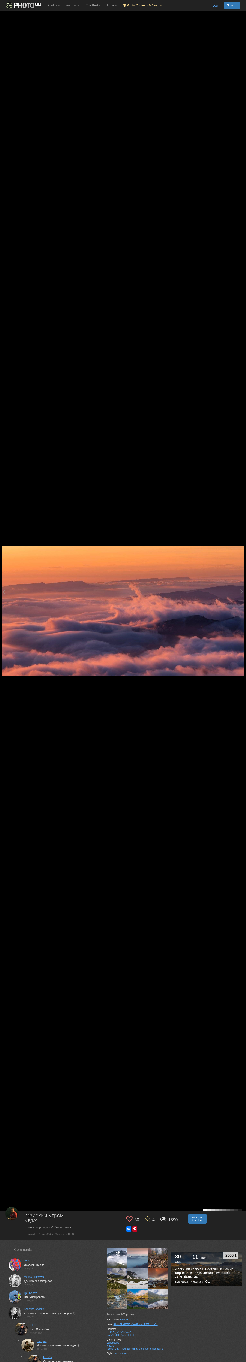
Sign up (232, 5)
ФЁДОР (32, 1221)
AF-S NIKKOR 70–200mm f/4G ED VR (136, 1324)
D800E (124, 1319)
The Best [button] (93, 5)
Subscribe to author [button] (197, 1219)
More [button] (112, 5)
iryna (27, 1260)
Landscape (113, 1342)
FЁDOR (34, 1325)
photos (127, 1314)
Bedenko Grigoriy (34, 1309)
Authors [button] (73, 5)
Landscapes (121, 1353)
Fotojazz (41, 1341)
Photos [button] (54, 5)
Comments (23, 1250)
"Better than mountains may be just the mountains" (135, 1348)
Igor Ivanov (30, 1293)
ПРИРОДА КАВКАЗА (119, 1332)
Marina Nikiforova (34, 1276)
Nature (110, 1345)
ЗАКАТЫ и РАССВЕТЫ (120, 1335)
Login (216, 5)
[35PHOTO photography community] (23, 5)
